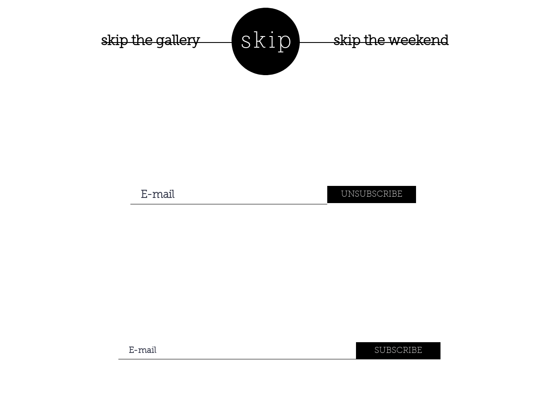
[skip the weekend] (390, 42)
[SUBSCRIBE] (398, 350)
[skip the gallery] (150, 42)
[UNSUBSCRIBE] (371, 194)
